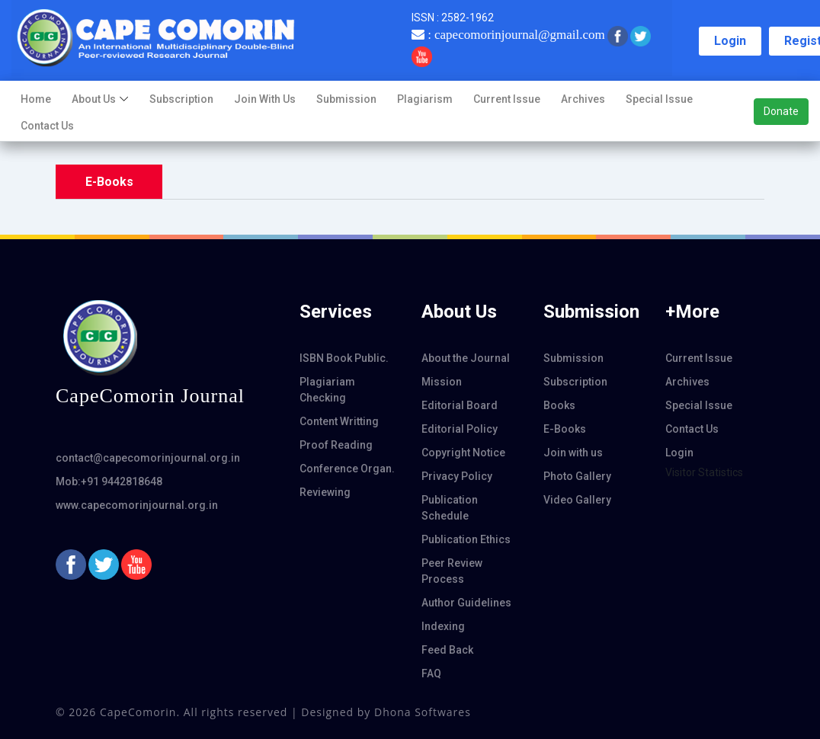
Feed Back (447, 650)
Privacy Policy (456, 476)
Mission (441, 382)
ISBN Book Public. (344, 358)
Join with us (265, 99)
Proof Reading (336, 445)
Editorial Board (459, 405)
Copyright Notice (463, 452)
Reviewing (325, 492)
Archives (583, 99)
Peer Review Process (451, 571)
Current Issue (506, 99)
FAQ (431, 673)
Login (730, 41)
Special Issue (659, 99)
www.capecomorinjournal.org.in (137, 505)
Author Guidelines (466, 603)
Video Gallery (577, 500)
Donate (781, 111)
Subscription (181, 99)
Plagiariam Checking (327, 390)
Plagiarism (425, 99)
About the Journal (465, 358)
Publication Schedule (449, 508)
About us (94, 99)
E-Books (564, 429)
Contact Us (47, 126)
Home (36, 99)
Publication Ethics (466, 539)
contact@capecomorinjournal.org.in (148, 458)
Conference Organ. (347, 468)
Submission (346, 99)
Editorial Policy (459, 429)
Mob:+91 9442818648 (109, 481)
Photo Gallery (577, 476)
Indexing (443, 626)
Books (559, 405)
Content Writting (339, 421)
